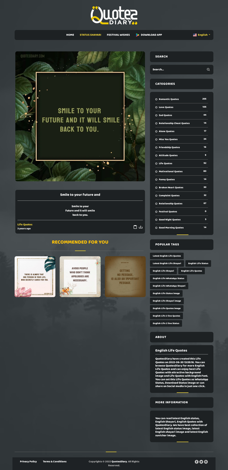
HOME (70, 35)
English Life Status (198, 263)
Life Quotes (24, 224)
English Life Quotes (191, 271)
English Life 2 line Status (166, 323)
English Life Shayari (163, 271)
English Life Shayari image (167, 301)
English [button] (200, 35)
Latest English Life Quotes (167, 256)
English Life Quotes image (167, 308)
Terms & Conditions (54, 461)
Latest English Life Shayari (167, 263)
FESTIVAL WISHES (118, 35)
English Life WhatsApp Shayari (169, 286)
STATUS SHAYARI (90, 35)
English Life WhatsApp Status (168, 278)
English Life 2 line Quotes (166, 316)
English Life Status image (166, 293)
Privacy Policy (28, 461)
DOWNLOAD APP (149, 35)
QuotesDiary (119, 461)
